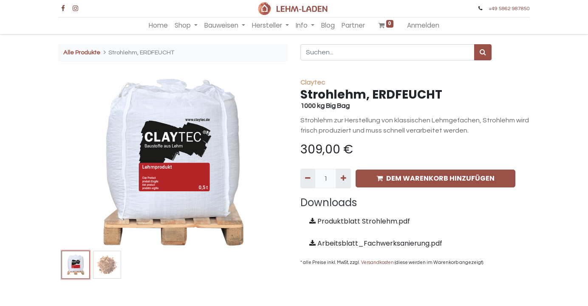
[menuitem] (158, 25)
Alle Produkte (81, 52)
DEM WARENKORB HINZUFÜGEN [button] (435, 178)
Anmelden (423, 25)
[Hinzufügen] (343, 178)
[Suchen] (483, 52)
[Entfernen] (307, 178)
